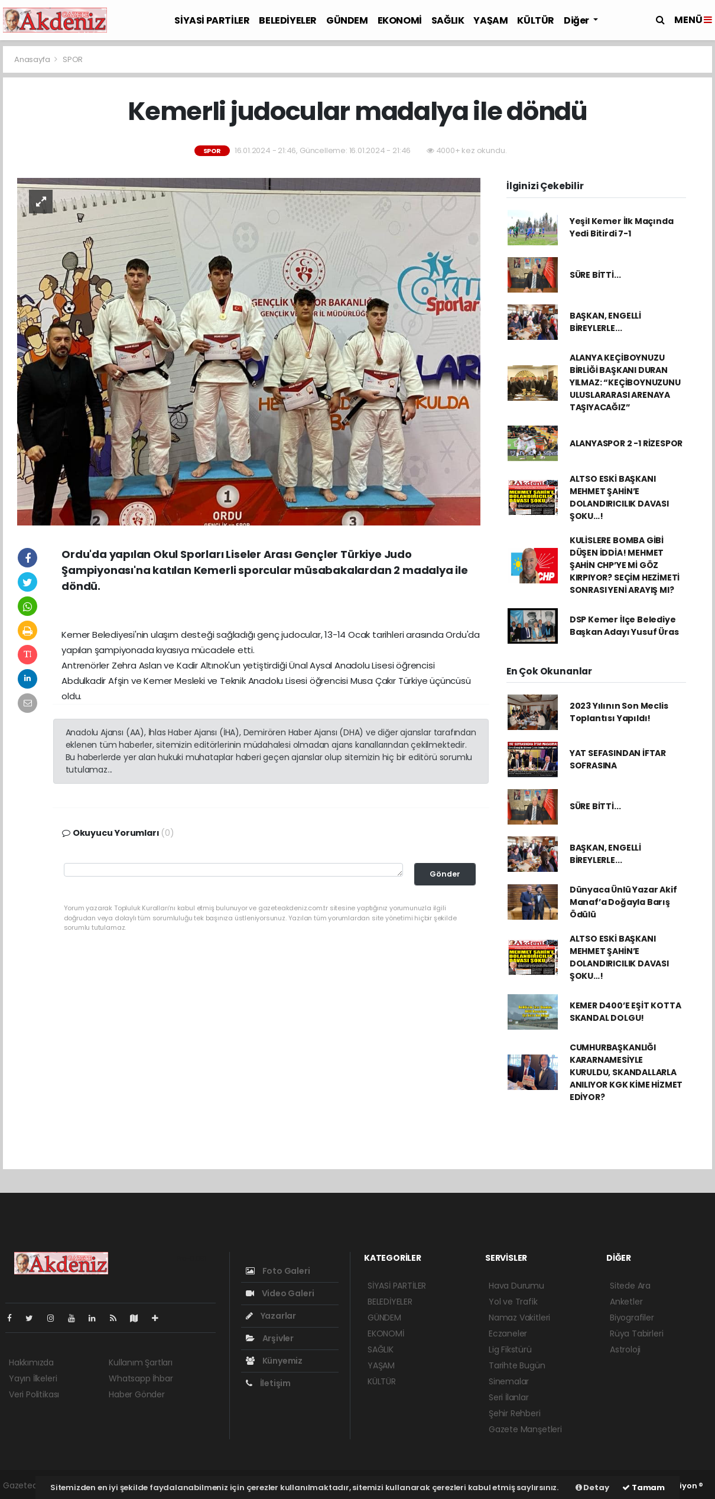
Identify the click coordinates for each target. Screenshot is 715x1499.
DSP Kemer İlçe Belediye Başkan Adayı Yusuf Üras (624, 626)
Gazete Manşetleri (525, 1429)
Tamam (643, 1487)
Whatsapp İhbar (141, 1378)
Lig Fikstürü (510, 1349)
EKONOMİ (400, 20)
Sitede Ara (630, 1286)
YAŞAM (490, 20)
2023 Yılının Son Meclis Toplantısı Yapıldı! (619, 712)
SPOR (73, 59)
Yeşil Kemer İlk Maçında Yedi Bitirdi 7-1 (622, 227)
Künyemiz (274, 1361)
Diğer (577, 20)
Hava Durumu (516, 1286)
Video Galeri (280, 1293)
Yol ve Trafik (513, 1301)
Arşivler (270, 1338)
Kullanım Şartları (141, 1362)
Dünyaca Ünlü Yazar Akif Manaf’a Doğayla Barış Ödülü (623, 902)
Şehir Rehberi (515, 1413)
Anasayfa (32, 59)
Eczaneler (508, 1333)
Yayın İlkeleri (33, 1378)
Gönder (445, 874)
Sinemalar (509, 1381)
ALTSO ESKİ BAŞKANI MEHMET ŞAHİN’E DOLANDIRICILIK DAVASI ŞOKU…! (619, 497)
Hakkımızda (31, 1362)
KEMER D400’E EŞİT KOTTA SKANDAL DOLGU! (625, 1012)
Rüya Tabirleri (636, 1333)
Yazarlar (271, 1316)
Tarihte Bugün (517, 1365)
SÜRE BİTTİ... (595, 275)
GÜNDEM (347, 20)
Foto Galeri (278, 1271)
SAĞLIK (447, 20)
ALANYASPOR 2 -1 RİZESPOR (626, 443)
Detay (592, 1487)
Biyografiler (632, 1317)
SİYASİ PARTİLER (211, 20)
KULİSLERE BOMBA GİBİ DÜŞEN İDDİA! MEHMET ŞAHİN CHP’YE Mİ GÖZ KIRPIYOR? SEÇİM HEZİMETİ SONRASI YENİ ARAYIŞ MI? (625, 565)
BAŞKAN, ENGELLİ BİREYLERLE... (605, 322)
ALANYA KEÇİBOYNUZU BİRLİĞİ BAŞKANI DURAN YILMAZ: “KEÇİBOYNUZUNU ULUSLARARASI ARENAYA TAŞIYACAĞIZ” (625, 382)
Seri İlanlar (509, 1397)
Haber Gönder (137, 1394)
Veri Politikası (34, 1394)
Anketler (626, 1301)
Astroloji (625, 1349)
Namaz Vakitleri (519, 1317)
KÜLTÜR (535, 20)
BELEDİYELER (288, 20)
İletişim (268, 1383)
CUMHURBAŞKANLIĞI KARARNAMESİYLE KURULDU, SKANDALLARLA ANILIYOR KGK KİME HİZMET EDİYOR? (626, 1072)
